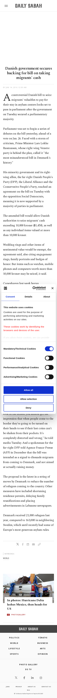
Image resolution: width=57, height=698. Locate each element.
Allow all (28, 390)
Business (42, 643)
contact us (46, 686)
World (14, 643)
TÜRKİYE (42, 637)
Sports (14, 654)
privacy (19, 686)
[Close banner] (52, 288)
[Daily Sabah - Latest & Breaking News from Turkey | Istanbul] (28, 6)
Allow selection (28, 399)
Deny (28, 407)
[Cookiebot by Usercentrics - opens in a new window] (34, 288)
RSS (28, 690)
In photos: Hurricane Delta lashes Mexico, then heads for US (27, 604)
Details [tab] (28, 296)
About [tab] (46, 296)
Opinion (43, 654)
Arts (43, 648)
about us (31, 686)
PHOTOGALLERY (18, 615)
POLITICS (14, 637)
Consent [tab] (10, 296)
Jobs (8, 686)
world (6, 558)
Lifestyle (14, 648)
